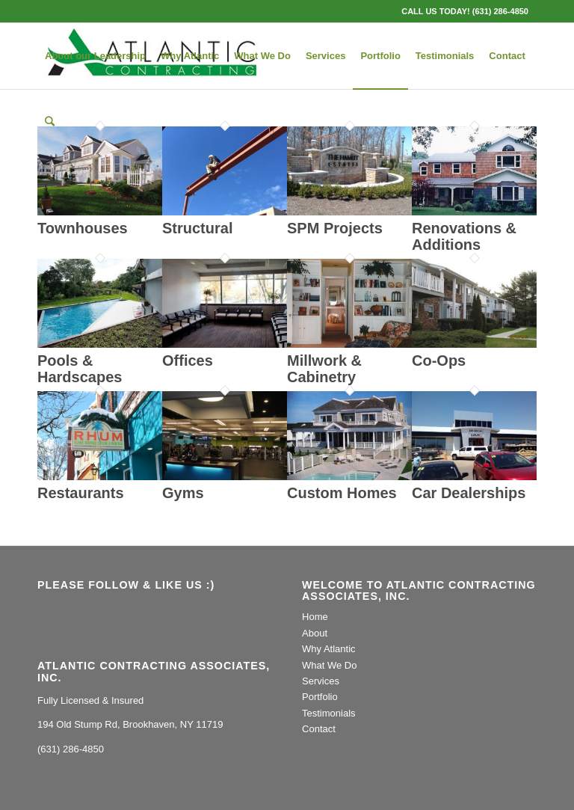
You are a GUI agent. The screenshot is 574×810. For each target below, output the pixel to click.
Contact (319, 728)
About (314, 633)
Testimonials (329, 713)
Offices (187, 360)
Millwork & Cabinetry (324, 368)
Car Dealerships (468, 493)
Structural (197, 228)
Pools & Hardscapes (79, 368)
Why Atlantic (329, 648)
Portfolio (320, 696)
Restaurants (80, 493)
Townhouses (82, 228)
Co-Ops (439, 360)
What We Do (329, 665)
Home (315, 616)
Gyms (183, 493)
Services (320, 681)
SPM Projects (335, 228)
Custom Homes (342, 493)
